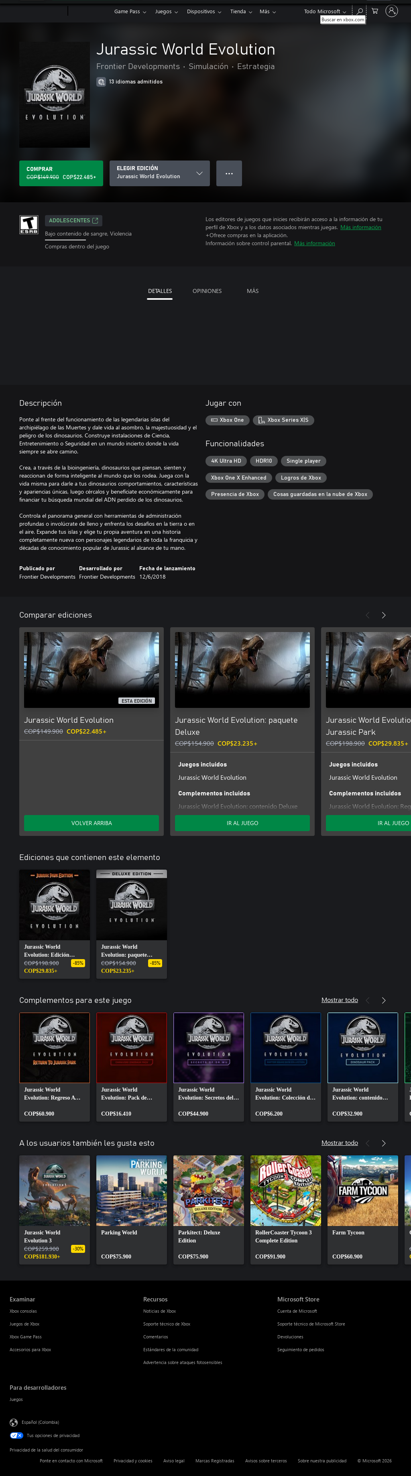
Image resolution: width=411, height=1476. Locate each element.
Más (265, 11)
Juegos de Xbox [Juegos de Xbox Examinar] (24, 1323)
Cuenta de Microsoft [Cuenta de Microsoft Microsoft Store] (297, 1310)
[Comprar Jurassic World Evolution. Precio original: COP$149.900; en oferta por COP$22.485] (61, 173)
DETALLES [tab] (160, 291)
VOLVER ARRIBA (91, 823)
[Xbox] (90, 11)
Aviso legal (174, 1460)
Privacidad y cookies (133, 1460)
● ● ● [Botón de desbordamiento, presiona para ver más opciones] (229, 173)
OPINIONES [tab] (207, 291)
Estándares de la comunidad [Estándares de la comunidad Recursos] (170, 1349)
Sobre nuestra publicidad (322, 1460)
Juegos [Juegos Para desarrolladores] (16, 1399)
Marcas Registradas (214, 1460)
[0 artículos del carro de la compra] (375, 10)
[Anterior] (368, 615)
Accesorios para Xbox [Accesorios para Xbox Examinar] (30, 1349)
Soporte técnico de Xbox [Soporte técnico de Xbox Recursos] (166, 1323)
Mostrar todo (339, 999)
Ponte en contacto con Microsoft (71, 1460)
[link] (54, 924)
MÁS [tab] (252, 291)
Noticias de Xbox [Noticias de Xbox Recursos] (159, 1310)
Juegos (163, 11)
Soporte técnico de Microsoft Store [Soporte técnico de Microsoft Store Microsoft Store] (311, 1323)
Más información (360, 227)
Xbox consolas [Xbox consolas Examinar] (23, 1310)
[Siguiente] (384, 615)
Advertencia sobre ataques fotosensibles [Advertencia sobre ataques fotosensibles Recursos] (182, 1362)
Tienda (238, 11)
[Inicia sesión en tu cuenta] (391, 10)
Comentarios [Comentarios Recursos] (155, 1336)
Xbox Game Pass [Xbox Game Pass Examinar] (26, 1336)
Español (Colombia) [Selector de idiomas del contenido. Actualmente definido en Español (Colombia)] (40, 1421)
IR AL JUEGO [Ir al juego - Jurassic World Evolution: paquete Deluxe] (242, 823)
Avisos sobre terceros (266, 1460)
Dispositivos (201, 11)
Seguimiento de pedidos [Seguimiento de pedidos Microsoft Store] (300, 1349)
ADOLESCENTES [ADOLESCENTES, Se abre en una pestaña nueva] (73, 221)
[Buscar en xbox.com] (359, 10)
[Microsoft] (37, 11)
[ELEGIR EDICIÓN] (160, 173)
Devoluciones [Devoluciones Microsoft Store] (290, 1336)
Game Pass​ (127, 11)
